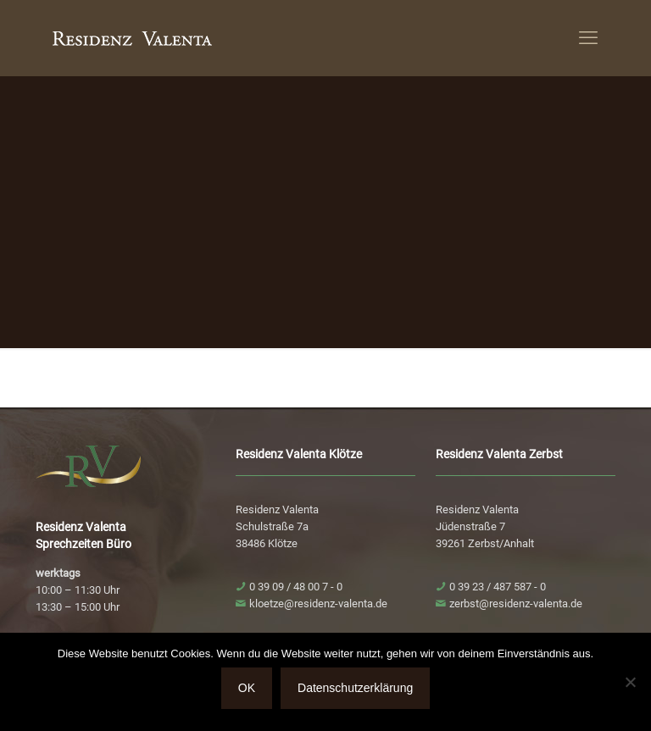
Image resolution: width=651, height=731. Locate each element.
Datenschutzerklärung (355, 688)
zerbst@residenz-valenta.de (515, 603)
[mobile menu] (588, 38)
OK (246, 688)
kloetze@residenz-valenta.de (318, 603)
